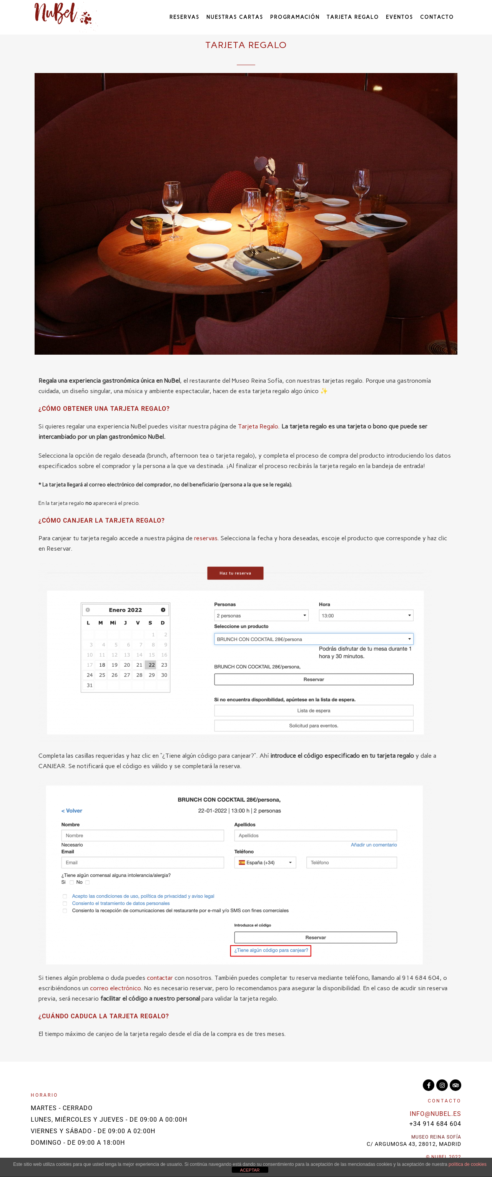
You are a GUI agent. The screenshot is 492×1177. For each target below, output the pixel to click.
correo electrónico (115, 988)
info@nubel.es (435, 1113)
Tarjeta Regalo (258, 426)
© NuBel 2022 (443, 1157)
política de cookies (468, 1164)
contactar (160, 977)
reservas (205, 538)
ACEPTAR (249, 1170)
